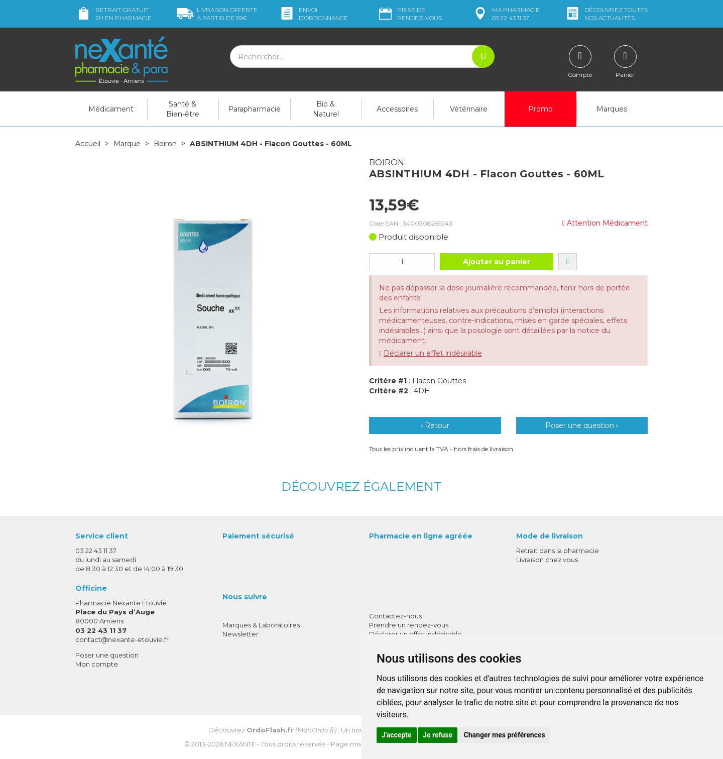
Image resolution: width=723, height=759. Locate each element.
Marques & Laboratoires (261, 625)
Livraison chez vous (547, 560)
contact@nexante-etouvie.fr (122, 639)
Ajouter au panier (496, 261)
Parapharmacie (254, 109)
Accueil (87, 143)
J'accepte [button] (397, 735)
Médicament (111, 109)
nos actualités (606, 14)
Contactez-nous (395, 616)
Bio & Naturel (326, 109)
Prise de (409, 14)
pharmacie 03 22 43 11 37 (506, 14)
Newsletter (240, 634)
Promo (540, 109)
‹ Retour (435, 425)
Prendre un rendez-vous (408, 625)
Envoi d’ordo (313, 14)
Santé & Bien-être (182, 109)
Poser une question (107, 655)
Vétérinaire (469, 109)
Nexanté (240, 744)
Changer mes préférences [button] (504, 735)
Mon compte (96, 664)
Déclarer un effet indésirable (433, 353)
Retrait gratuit (113, 14)
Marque (127, 143)
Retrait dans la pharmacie (557, 551)
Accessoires (397, 109)
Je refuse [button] (437, 735)
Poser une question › (581, 425)
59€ (217, 14)
